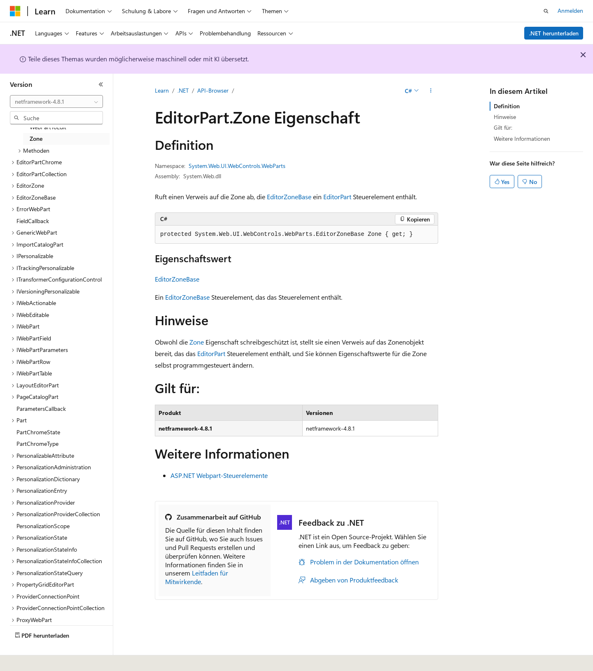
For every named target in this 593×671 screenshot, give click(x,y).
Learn (162, 90)
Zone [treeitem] (36, 138)
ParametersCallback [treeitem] (41, 408)
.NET (183, 90)
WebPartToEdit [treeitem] (48, 127)
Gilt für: (503, 127)
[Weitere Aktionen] (431, 91)
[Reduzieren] (101, 84)
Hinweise (505, 117)
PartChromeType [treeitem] (37, 443)
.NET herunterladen (554, 33)
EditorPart (337, 196)
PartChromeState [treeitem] (38, 432)
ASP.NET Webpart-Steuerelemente (219, 475)
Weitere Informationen (522, 138)
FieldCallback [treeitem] (32, 221)
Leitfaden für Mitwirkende (196, 577)
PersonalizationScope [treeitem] (43, 526)
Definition (507, 106)
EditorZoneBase (289, 196)
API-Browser (213, 90)
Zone (196, 342)
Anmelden (570, 10)
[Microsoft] (15, 11)
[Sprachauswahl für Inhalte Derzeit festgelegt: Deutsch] (28, 659)
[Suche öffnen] (546, 11)
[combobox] (56, 101)
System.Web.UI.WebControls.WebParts (237, 166)
